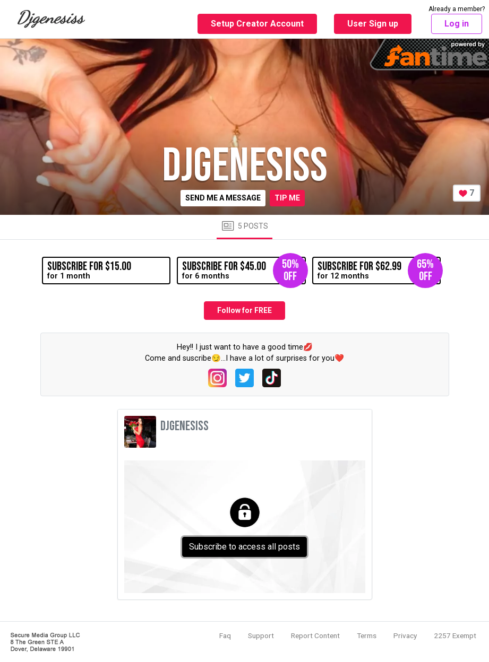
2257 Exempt (455, 635)
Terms (366, 635)
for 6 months (243, 270)
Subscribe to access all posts (244, 547)
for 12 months (379, 270)
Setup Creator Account (257, 24)
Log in (456, 24)
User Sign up (372, 24)
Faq (225, 635)
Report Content (315, 635)
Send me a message (223, 198)
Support (261, 635)
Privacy (405, 635)
